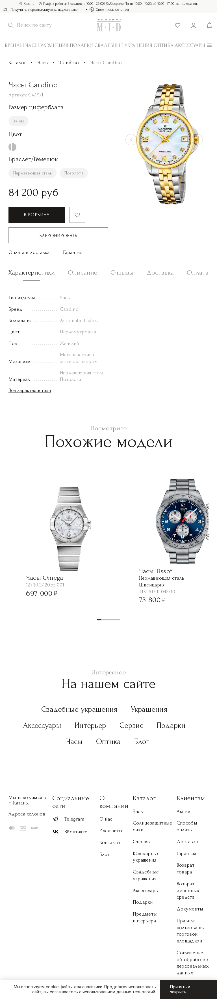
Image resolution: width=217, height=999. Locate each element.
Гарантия (72, 252)
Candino (69, 62)
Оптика (163, 45)
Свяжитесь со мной (109, 9)
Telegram (68, 819)
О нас (105, 819)
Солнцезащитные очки (152, 826)
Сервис (131, 725)
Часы (32, 45)
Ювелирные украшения (146, 857)
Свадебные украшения (123, 45)
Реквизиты (110, 830)
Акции (183, 811)
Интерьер (90, 725)
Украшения (54, 45)
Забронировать (58, 235)
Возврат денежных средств (188, 890)
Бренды (14, 45)
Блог (141, 741)
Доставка (187, 841)
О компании (114, 802)
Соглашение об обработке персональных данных (193, 963)
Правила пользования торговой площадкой (191, 931)
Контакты (110, 842)
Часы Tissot (155, 571)
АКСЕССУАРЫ (190, 45)
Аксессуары (42, 725)
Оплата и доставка (28, 252)
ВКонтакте (69, 831)
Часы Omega (44, 577)
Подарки (81, 45)
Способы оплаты (187, 826)
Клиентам (191, 798)
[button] (99, 619)
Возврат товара (186, 868)
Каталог (17, 62)
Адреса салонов (26, 814)
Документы (190, 909)
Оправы (142, 841)
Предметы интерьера (145, 917)
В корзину (36, 214)
